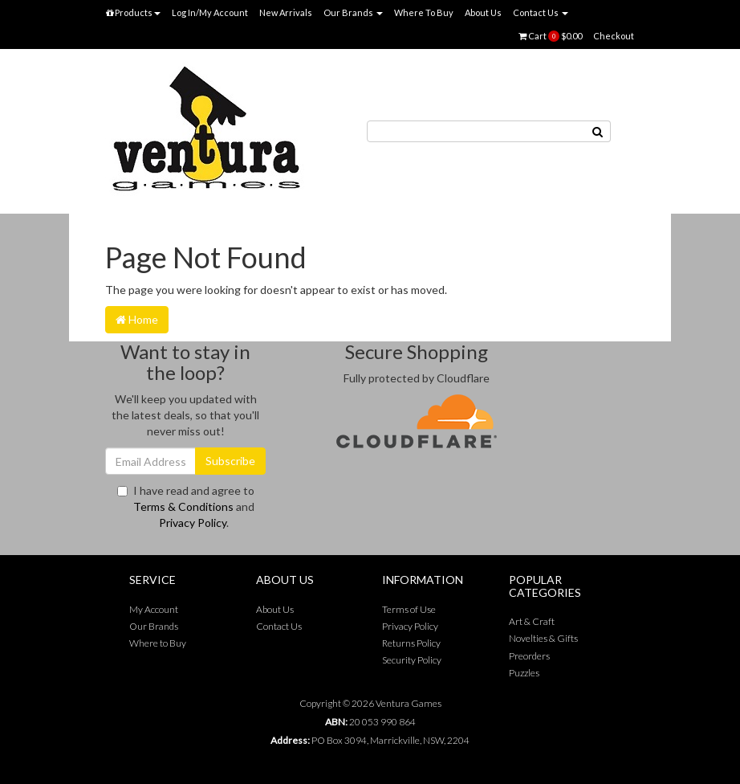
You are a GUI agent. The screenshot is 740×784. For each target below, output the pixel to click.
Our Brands (353, 12)
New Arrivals (285, 12)
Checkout (613, 36)
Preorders (529, 656)
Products (133, 12)
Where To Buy (423, 12)
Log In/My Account (210, 12)
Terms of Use (409, 609)
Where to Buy (157, 643)
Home (137, 319)
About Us (483, 12)
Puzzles (524, 673)
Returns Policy (411, 643)
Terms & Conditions (183, 506)
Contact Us (540, 12)
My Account (153, 609)
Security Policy (411, 660)
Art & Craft (532, 621)
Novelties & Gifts (543, 638)
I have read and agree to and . (185, 506)
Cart (550, 36)
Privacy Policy (192, 522)
